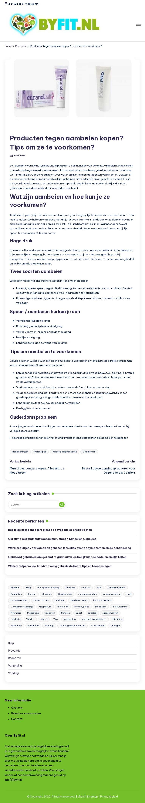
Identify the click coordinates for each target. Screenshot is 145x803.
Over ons (17, 707)
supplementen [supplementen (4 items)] (110, 613)
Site (89, 796)
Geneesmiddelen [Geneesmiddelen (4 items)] (116, 587)
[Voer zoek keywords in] (37, 505)
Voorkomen (89, 451)
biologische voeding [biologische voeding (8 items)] (48, 587)
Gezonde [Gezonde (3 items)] (47, 594)
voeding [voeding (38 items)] (49, 625)
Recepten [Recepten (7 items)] (50, 613)
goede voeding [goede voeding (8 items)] (111, 594)
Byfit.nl (80, 796)
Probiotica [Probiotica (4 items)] (33, 613)
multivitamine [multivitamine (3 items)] (120, 606)
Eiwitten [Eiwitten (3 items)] (85, 587)
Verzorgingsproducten (64, 451)
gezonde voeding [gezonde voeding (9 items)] (87, 594)
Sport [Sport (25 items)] (79, 613)
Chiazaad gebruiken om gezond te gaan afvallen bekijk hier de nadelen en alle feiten (67, 557)
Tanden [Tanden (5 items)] (30, 619)
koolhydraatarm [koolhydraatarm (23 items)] (102, 600)
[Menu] (138, 25)
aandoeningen (20, 451)
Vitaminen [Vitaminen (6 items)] (16, 625)
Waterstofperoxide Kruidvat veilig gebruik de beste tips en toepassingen (59, 566)
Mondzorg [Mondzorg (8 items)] (100, 606)
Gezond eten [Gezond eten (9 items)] (65, 594)
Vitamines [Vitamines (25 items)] (33, 625)
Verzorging (40, 451)
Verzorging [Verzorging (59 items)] (70, 619)
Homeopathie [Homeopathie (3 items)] (41, 600)
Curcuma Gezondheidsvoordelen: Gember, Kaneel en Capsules (52, 539)
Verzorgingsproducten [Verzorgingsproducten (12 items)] (94, 619)
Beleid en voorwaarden (26, 713)
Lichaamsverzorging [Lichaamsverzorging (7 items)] (22, 606)
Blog (11, 643)
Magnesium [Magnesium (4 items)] (45, 606)
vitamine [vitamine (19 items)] (117, 619)
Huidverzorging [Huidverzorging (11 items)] (79, 600)
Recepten (14, 658)
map (95, 796)
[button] (62, 504)
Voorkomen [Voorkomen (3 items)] (97, 625)
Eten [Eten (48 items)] (98, 587)
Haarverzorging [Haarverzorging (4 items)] (19, 600)
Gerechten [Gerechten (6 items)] (16, 594)
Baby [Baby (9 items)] (28, 587)
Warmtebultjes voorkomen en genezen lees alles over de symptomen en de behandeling (69, 548)
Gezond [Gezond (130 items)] (32, 594)
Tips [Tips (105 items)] (55, 619)
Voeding (13, 673)
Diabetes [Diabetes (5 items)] (70, 587)
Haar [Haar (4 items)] (128, 594)
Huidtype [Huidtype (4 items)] (60, 600)
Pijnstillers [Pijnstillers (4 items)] (16, 613)
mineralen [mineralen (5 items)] (62, 606)
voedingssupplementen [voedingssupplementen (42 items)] (72, 625)
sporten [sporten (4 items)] (92, 613)
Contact (16, 719)
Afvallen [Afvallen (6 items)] (15, 587)
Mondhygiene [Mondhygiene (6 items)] (81, 606)
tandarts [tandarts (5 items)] (15, 619)
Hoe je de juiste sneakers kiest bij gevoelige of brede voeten (50, 530)
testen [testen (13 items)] (43, 619)
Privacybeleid (109, 796)
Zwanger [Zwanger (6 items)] (115, 625)
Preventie (19, 129)
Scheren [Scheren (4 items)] (65, 613)
